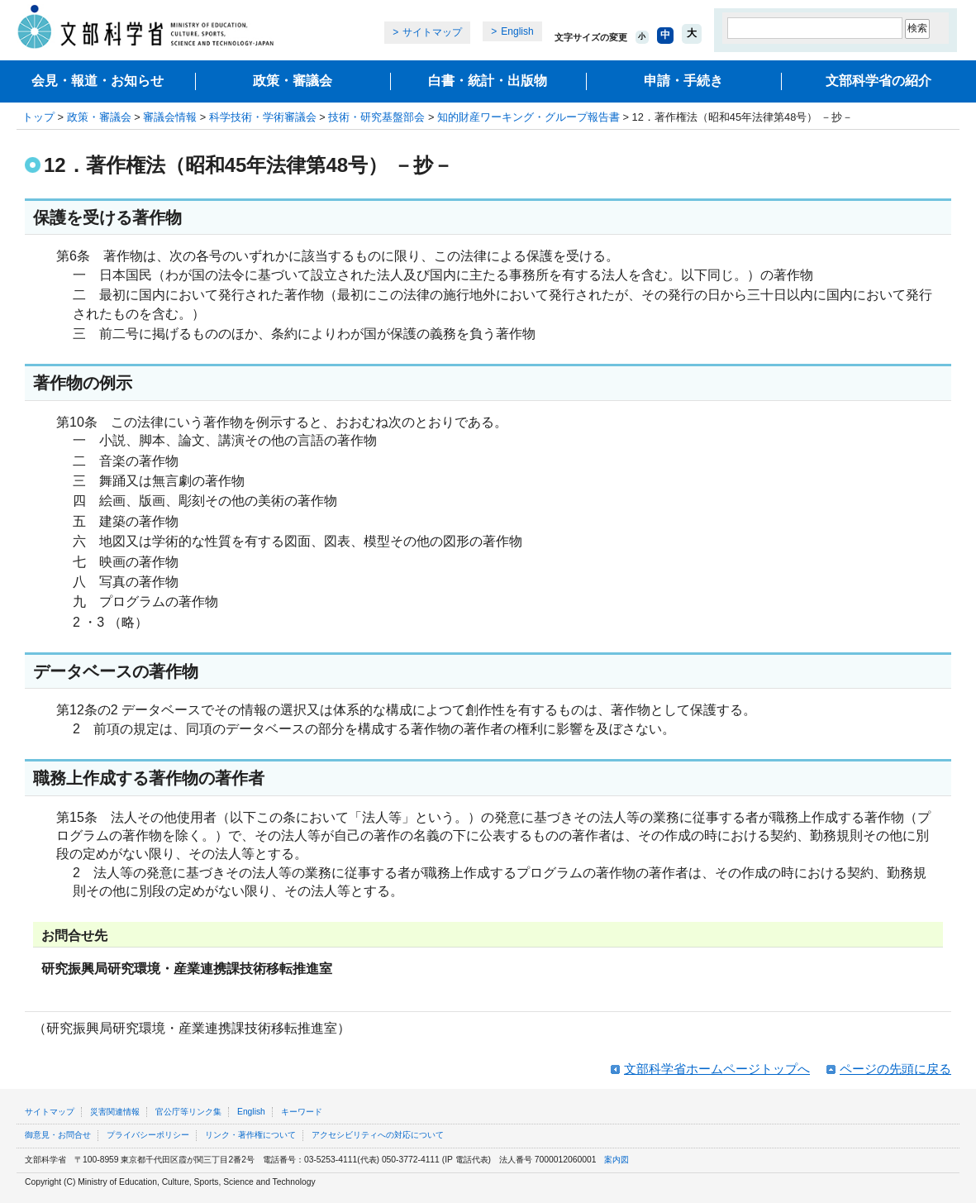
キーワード (301, 1111)
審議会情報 (170, 117)
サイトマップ (432, 32)
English (517, 31)
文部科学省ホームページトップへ (717, 1069)
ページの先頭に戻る (895, 1069)
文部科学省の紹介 (878, 81)
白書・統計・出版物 (487, 81)
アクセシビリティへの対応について (378, 1134)
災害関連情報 (115, 1111)
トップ (38, 117)
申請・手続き (683, 81)
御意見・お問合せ (58, 1134)
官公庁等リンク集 (188, 1111)
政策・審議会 (292, 81)
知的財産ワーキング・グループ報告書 (528, 117)
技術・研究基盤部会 (376, 117)
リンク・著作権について (250, 1134)
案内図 (616, 1159)
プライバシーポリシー (148, 1134)
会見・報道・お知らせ (97, 81)
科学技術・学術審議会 (263, 117)
